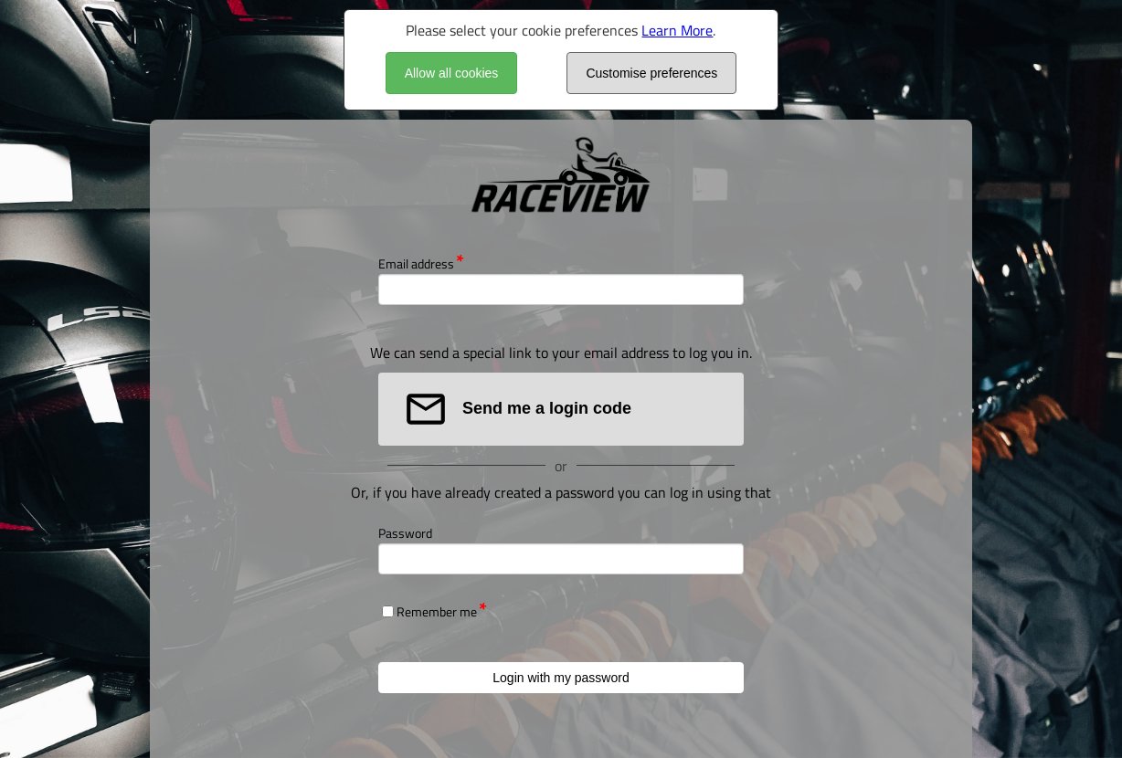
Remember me (437, 611)
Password (405, 532)
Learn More (677, 30)
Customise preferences (651, 73)
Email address (416, 263)
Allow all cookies (452, 73)
